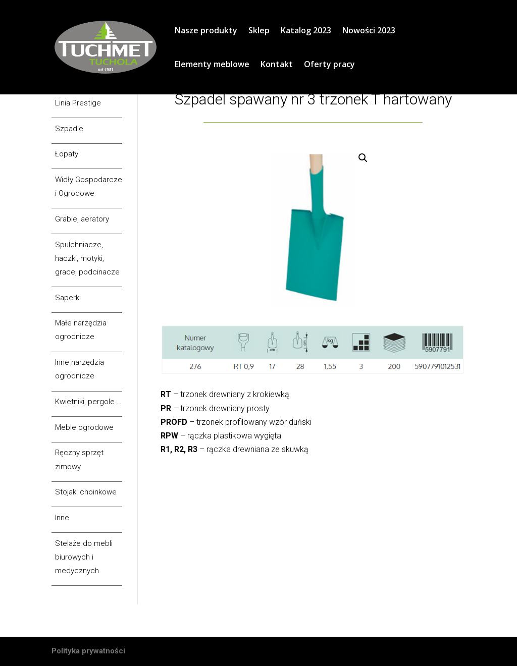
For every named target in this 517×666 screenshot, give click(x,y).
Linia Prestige (78, 102)
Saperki (68, 297)
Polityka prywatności (88, 650)
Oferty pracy (329, 65)
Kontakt (277, 65)
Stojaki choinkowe (86, 491)
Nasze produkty (206, 31)
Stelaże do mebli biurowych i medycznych (84, 557)
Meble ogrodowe (84, 427)
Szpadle (69, 128)
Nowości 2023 (368, 31)
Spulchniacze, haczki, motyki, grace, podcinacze (87, 258)
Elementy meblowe (212, 65)
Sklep (259, 31)
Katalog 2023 (306, 31)
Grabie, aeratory (82, 219)
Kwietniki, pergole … (88, 401)
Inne (62, 517)
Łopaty (66, 153)
